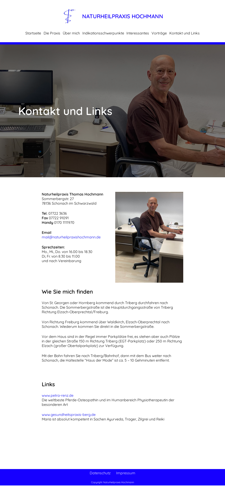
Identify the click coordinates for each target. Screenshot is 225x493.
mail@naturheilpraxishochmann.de (71, 237)
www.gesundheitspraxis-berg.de (69, 414)
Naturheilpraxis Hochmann (122, 16)
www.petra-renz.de (57, 395)
